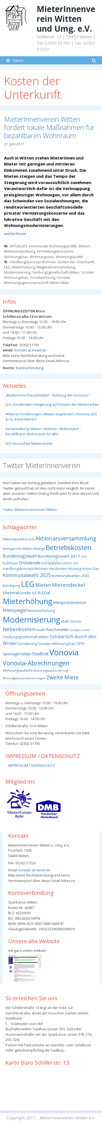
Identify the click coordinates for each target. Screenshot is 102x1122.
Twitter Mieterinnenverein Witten (30, 509)
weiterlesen (15, 233)
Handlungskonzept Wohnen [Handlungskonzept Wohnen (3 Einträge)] (25, 568)
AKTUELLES (18, 246)
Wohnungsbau (16, 256)
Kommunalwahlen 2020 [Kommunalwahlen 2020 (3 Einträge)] (70, 575)
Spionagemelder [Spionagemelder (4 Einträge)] (17, 653)
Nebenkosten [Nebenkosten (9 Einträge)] (19, 629)
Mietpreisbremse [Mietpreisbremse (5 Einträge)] (69, 602)
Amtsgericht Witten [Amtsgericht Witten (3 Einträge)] (18, 548)
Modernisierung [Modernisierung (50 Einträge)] (31, 619)
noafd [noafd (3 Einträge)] (40, 629)
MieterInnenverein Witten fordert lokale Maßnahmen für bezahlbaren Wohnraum (49, 127)
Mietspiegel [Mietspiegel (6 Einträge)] (15, 610)
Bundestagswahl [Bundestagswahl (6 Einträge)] (20, 556)
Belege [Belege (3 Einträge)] (39, 548)
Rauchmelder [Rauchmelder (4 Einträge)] (57, 629)
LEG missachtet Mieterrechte (28, 443)
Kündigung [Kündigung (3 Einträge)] (11, 585)
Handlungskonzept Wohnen (33, 261)
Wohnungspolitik (69, 256)
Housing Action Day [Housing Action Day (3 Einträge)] (83, 568)
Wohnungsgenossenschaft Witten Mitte (36, 282)
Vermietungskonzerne (55, 251)
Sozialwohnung (42, 277)
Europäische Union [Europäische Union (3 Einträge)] (57, 563)
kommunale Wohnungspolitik (53, 246)
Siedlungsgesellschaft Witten (55, 272)
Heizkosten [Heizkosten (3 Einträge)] (58, 568)
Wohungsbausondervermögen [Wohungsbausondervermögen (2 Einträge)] (24, 678)
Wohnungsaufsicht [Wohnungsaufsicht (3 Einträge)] (18, 670)
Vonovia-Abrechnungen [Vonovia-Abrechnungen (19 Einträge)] (36, 663)
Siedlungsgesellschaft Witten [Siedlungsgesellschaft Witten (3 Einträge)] (26, 637)
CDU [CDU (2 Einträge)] (84, 556)
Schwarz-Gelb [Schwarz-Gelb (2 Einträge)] (80, 630)
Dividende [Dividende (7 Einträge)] (30, 562)
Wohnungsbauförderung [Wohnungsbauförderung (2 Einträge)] (50, 671)
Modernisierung (17, 272)
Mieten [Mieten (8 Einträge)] (43, 585)
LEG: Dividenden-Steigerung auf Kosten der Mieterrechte (52, 404)
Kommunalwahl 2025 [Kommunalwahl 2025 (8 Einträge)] (27, 575)
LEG (7, 267)
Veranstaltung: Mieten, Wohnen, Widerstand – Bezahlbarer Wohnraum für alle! (43, 431)
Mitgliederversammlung (56, 267)
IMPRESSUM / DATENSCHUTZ (31, 765)
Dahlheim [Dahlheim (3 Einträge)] (10, 563)
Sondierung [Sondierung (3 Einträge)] (27, 643)
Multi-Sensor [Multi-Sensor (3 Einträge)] (71, 621)
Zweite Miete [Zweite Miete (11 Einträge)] (62, 677)
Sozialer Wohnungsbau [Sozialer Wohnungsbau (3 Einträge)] (57, 643)
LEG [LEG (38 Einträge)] (27, 584)
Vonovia (63, 277)
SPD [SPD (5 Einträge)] (80, 643)
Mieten (84, 246)
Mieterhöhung (23, 267)
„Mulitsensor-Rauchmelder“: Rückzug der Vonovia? (47, 395)
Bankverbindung (29, 367)
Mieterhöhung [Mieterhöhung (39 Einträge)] (27, 601)
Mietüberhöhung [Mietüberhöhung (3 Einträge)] (41, 610)
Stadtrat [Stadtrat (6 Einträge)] (40, 654)
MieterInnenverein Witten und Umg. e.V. (66, 18)
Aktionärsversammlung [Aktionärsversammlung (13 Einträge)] (65, 538)
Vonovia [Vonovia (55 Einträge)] (64, 652)
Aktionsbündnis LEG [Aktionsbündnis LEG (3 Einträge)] (18, 539)
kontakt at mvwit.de (30, 350)
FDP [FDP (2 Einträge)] (75, 563)
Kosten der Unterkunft (76, 261)
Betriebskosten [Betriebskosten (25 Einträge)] (68, 547)
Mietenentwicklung (19, 251)
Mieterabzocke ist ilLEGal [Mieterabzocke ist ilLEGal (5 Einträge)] (26, 592)
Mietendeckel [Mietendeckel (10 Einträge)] (68, 584)
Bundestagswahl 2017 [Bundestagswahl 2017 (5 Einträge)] (58, 556)
